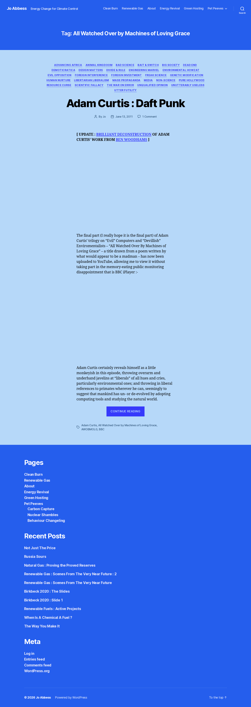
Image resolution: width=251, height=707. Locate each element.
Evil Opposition (59, 75)
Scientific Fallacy (89, 85)
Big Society (171, 65)
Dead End (190, 65)
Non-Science (165, 80)
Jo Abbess (17, 8)
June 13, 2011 (124, 116)
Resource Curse (59, 85)
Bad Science (125, 65)
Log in (29, 653)
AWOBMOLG (89, 429)
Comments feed (38, 665)
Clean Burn (110, 8)
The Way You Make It (42, 626)
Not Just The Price (40, 548)
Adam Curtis (89, 425)
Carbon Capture (41, 509)
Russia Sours (35, 556)
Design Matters (91, 70)
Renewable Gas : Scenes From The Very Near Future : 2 (70, 574)
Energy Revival (170, 8)
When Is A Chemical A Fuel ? (48, 617)
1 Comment (149, 116)
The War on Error (120, 85)
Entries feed (34, 659)
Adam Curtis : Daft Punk (125, 103)
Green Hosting (194, 8)
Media (148, 80)
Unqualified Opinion (152, 85)
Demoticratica (63, 70)
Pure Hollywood (192, 80)
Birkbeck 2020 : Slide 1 (43, 600)
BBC (101, 429)
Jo (104, 116)
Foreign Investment (126, 75)
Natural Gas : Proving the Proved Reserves (59, 565)
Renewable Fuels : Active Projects (52, 609)
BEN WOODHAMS (131, 140)
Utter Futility (125, 90)
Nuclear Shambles (43, 515)
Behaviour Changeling (46, 520)
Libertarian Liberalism (91, 80)
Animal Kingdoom (99, 65)
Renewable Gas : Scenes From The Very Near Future (68, 583)
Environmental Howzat (181, 70)
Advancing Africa (68, 65)
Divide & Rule (115, 70)
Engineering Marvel (144, 70)
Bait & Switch (148, 65)
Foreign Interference (91, 75)
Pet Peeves (215, 8)
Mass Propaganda (126, 80)
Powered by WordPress (71, 697)
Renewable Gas (132, 8)
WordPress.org (37, 671)
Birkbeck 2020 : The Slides (47, 591)
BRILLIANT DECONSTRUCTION (123, 134)
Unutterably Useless (187, 85)
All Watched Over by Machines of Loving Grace (127, 425)
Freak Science (156, 75)
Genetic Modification (186, 75)
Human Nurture (58, 80)
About (151, 8)
